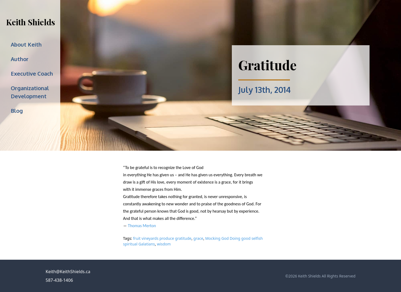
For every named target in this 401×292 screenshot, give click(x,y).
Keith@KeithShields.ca (68, 272)
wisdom (164, 244)
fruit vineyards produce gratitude (162, 238)
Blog (17, 110)
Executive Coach (32, 73)
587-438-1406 (59, 280)
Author (20, 58)
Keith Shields (30, 22)
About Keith (26, 44)
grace (198, 238)
